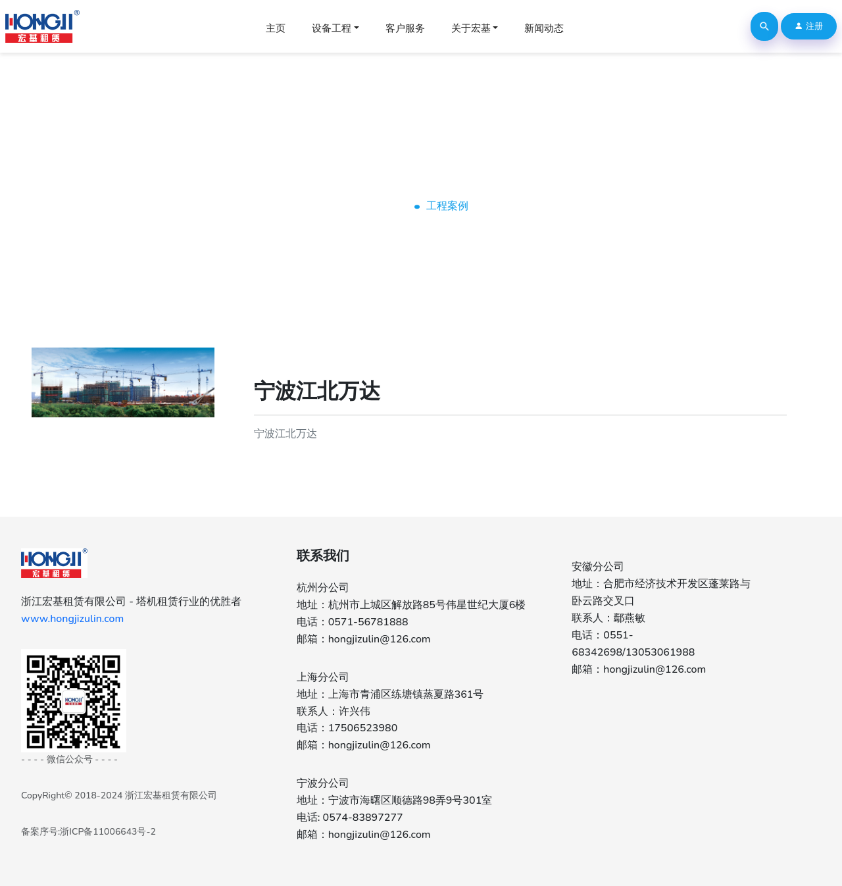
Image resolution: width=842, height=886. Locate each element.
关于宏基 (471, 28)
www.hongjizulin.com (72, 619)
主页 (275, 28)
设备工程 (331, 28)
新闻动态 (544, 28)
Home (388, 206)
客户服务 (405, 28)
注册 (808, 26)
